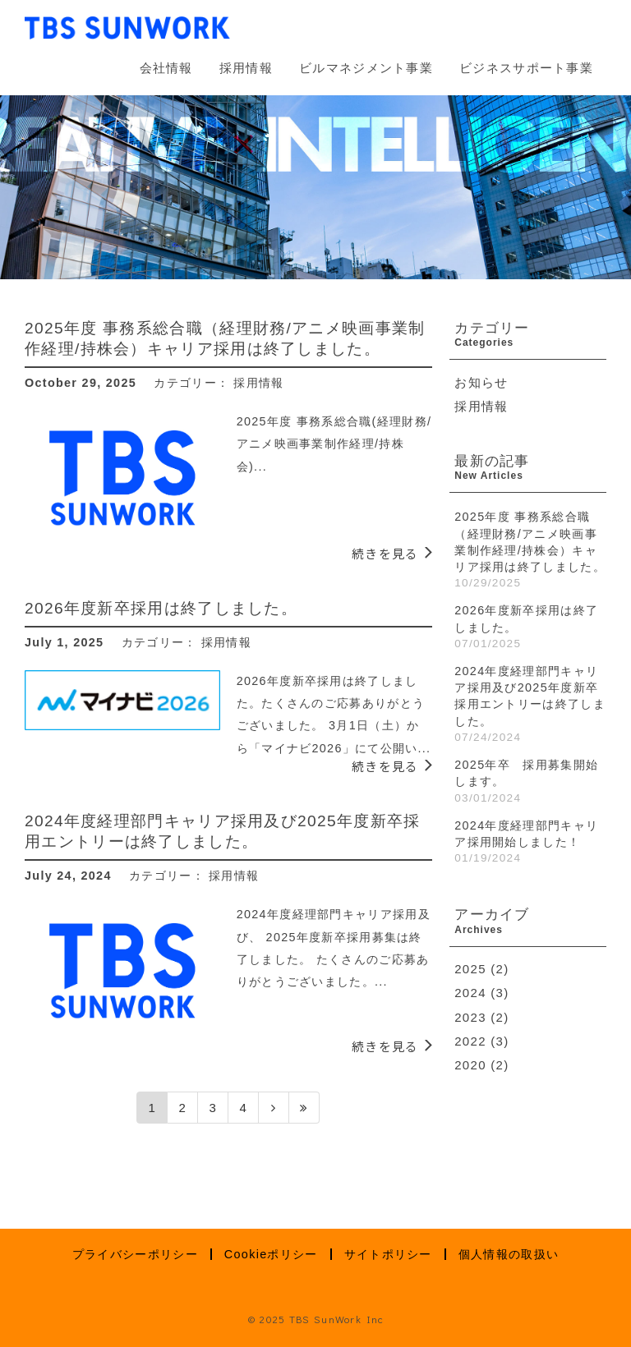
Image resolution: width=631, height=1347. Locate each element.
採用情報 (246, 68)
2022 (470, 1041)
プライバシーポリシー (135, 1254)
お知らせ (481, 382)
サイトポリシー (388, 1254)
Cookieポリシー (271, 1254)
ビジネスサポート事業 (526, 68)
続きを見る (385, 553)
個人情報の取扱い (508, 1254)
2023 (470, 1017)
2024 (470, 993)
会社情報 (166, 68)
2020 (470, 1065)
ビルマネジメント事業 (366, 68)
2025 (470, 969)
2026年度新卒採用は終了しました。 (161, 608)
